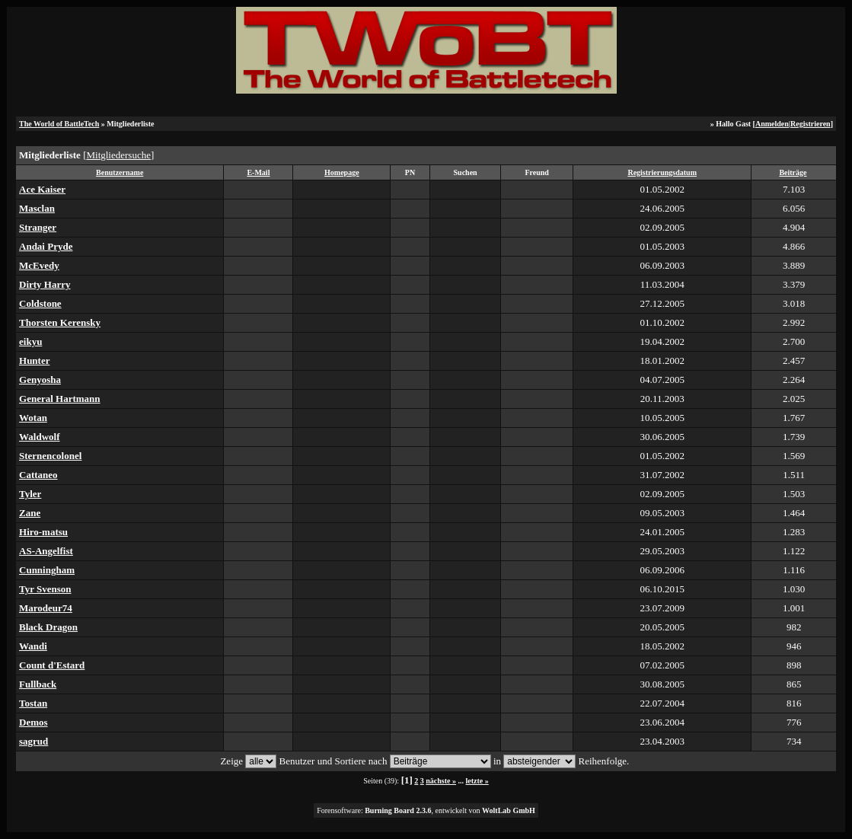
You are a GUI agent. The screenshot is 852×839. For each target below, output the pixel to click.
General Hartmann (60, 398)
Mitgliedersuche (118, 155)
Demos (33, 722)
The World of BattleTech (59, 124)
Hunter (34, 360)
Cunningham (47, 570)
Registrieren (810, 124)
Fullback (37, 684)
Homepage (341, 172)
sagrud (33, 741)
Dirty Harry (45, 284)
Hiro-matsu (43, 532)
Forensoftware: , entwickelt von (426, 810)
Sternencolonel (50, 455)
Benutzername (119, 172)
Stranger (37, 227)
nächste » (441, 781)
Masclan (37, 208)
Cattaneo (38, 474)
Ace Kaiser (42, 189)
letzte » (477, 781)
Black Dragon (48, 627)
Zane (29, 512)
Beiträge (792, 172)
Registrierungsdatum (662, 172)
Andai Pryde (45, 246)
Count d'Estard (52, 665)
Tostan (33, 703)
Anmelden (772, 124)
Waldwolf (39, 436)
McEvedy (39, 265)
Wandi (33, 646)
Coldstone (40, 303)
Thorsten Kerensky (60, 322)
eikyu (30, 341)
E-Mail (258, 172)
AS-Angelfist (46, 551)
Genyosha (40, 379)
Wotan (33, 417)
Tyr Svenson (45, 589)
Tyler (30, 493)
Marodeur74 (45, 608)
